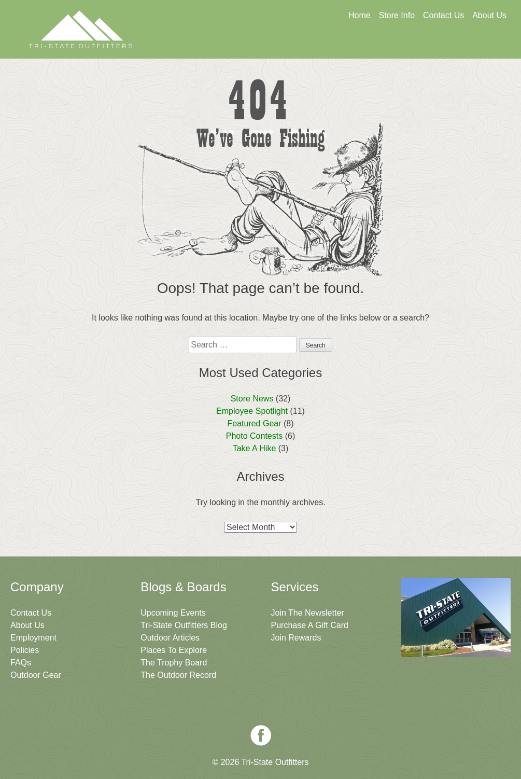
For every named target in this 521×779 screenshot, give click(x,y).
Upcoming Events (172, 612)
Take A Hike (254, 448)
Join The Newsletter (455, 45)
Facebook (260, 735)
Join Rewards (296, 637)
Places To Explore (173, 650)
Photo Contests (254, 436)
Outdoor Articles (170, 637)
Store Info (397, 15)
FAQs (20, 662)
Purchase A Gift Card (309, 625)
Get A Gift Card (254, 45)
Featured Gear (254, 423)
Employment (33, 637)
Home (359, 15)
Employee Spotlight (252, 411)
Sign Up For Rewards (355, 45)
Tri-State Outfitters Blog (183, 625)
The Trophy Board (173, 662)
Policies (24, 650)
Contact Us (443, 15)
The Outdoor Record (178, 675)
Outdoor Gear (35, 675)
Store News (252, 398)
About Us (489, 15)
